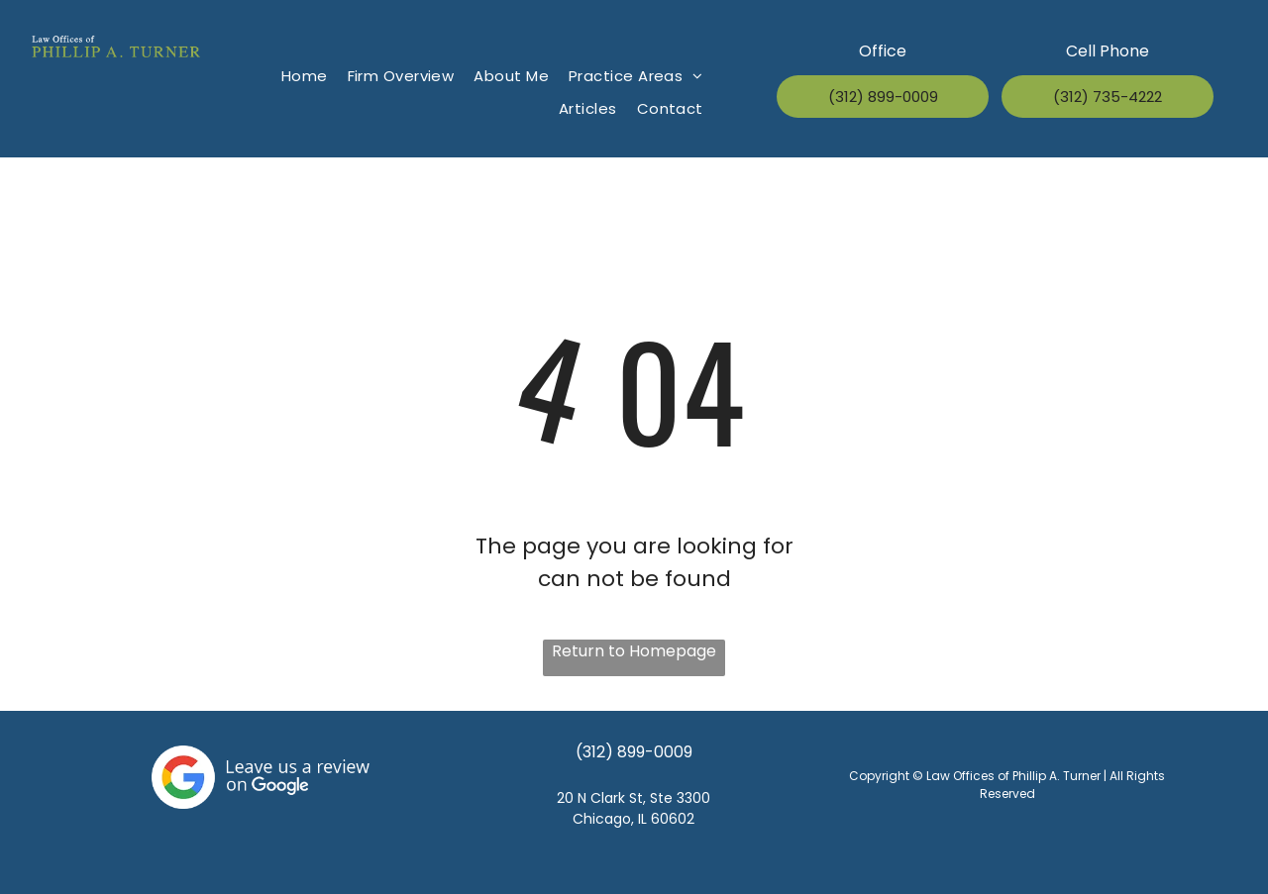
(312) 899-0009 (634, 752)
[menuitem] (304, 76)
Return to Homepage (634, 651)
